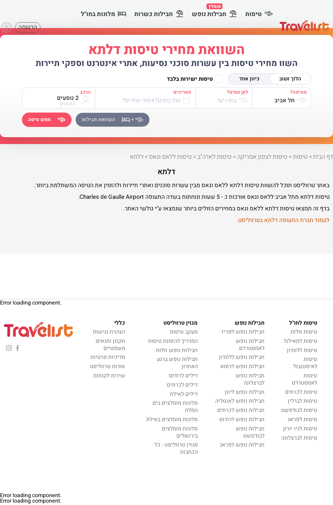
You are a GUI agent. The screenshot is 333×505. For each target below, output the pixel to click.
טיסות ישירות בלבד (195, 79)
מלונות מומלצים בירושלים (180, 432)
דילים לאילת (184, 394)
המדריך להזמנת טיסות (173, 341)
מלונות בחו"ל (103, 14)
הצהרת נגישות (109, 332)
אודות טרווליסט (107, 366)
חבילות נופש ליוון (244, 392)
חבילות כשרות (159, 14)
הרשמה (27, 27)
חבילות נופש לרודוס (241, 419)
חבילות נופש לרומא (242, 366)
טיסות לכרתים (301, 392)
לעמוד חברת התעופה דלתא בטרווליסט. (283, 220)
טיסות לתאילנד (300, 341)
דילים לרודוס (183, 376)
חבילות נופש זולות (177, 350)
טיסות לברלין (302, 401)
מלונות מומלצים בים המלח (175, 406)
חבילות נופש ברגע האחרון (177, 363)
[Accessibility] (6, 27)
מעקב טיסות (184, 332)
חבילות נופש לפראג (242, 445)
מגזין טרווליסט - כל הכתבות (176, 448)
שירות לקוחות (109, 376)
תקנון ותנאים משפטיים (110, 344)
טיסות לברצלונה (299, 438)
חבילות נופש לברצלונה (250, 379)
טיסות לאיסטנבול (305, 363)
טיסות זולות (304, 332)
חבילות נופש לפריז (243, 332)
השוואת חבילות (112, 119)
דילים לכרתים (182, 385)
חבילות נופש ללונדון (241, 357)
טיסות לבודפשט (299, 410)
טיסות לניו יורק (300, 429)
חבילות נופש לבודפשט (250, 432)
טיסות (259, 14)
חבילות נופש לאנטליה (239, 401)
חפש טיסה (46, 119)
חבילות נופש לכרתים (240, 410)
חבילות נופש (214, 11)
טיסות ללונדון (302, 350)
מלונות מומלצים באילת (172, 419)
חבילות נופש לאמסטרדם (250, 344)
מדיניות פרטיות (107, 357)
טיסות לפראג (302, 419)
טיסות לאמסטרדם (304, 379)
